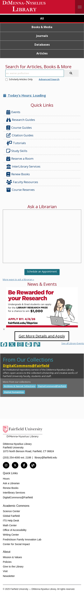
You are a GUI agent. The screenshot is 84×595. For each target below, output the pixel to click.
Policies (7, 561)
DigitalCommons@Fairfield (26, 365)
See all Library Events (72, 343)
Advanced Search (49, 79)
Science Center (11, 511)
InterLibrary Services (23, 166)
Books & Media (42, 27)
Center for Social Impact (16, 544)
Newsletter (9, 576)
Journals (42, 36)
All (42, 18)
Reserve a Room (19, 158)
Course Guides (19, 127)
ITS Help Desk (11, 520)
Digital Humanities (14, 392)
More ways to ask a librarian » (18, 279)
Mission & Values (12, 557)
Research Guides (20, 119)
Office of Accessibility (14, 530)
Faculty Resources (22, 182)
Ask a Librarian (11, 483)
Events (13, 112)
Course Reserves (20, 189)
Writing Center (11, 534)
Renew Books (18, 174)
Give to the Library (13, 566)
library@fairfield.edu (46, 457)
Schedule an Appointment (42, 271)
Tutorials (16, 143)
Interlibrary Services (14, 492)
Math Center (10, 525)
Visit (5, 571)
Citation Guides (19, 135)
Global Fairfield (11, 515)
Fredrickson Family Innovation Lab (22, 539)
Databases (42, 45)
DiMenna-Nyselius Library (24, 6)
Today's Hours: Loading (24, 95)
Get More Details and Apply (42, 336)
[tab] (42, 19)
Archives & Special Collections (19, 386)
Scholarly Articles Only (18, 79)
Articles (42, 53)
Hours (6, 478)
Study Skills (17, 151)
